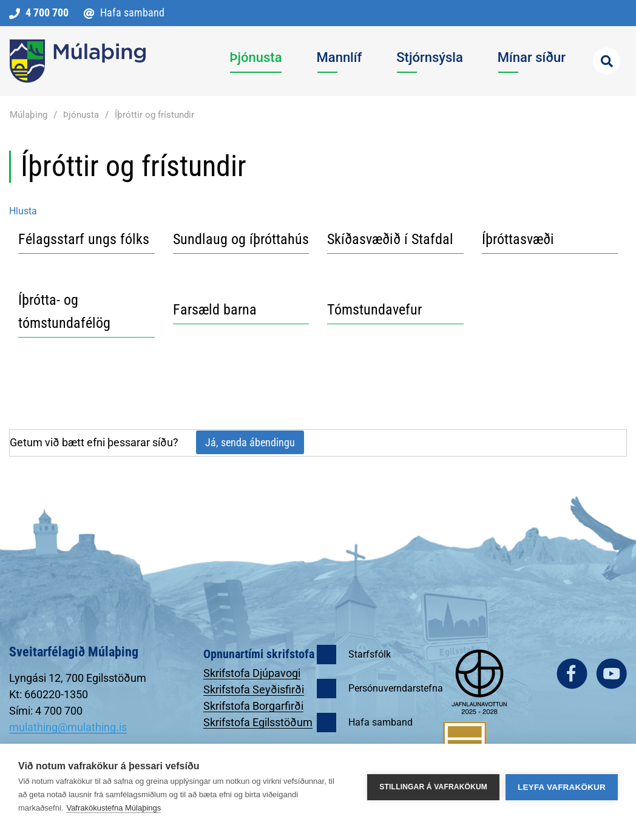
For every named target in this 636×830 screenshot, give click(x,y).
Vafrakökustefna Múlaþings (113, 807)
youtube (611, 673)
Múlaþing (28, 114)
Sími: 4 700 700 (46, 710)
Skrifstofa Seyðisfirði (253, 689)
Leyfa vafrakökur (562, 787)
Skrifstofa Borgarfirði (253, 705)
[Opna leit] (606, 61)
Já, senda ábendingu (250, 442)
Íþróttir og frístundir (154, 114)
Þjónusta (81, 114)
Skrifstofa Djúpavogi (251, 673)
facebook (571, 673)
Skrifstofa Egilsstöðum (258, 722)
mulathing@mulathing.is (68, 727)
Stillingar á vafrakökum (433, 787)
